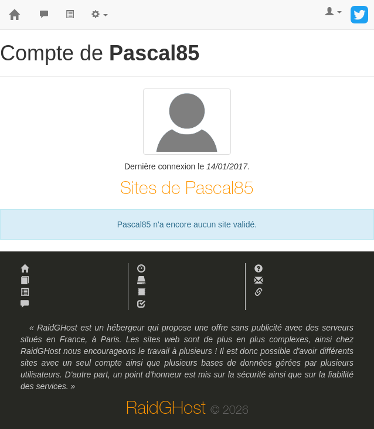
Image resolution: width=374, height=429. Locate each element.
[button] (100, 14)
